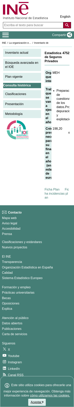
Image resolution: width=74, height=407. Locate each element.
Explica (7, 308)
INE (4, 42)
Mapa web (9, 218)
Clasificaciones (15, 94)
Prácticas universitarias (18, 292)
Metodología (13, 114)
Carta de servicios (14, 334)
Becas (6, 298)
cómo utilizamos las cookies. (50, 395)
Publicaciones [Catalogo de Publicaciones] (12, 328)
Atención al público (15, 318)
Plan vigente (13, 76)
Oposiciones (10, 303)
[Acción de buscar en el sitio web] (67, 25)
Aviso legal (9, 223)
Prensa (7, 234)
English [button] (65, 16)
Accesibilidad (11, 228)
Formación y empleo (16, 287)
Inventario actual (16, 52)
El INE (6, 256)
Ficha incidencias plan (57, 193)
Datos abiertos (12, 323)
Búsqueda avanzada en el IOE (21, 64)
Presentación (14, 104)
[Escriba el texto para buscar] (33, 25)
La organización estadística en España (30, 42)
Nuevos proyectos (14, 247)
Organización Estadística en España (27, 267)
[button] (61, 35)
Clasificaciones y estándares (22, 242)
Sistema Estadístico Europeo (22, 278)
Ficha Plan (52, 189)
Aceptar (37, 402)
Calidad (7, 272)
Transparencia (12, 262)
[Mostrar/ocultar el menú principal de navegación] (5, 35)
